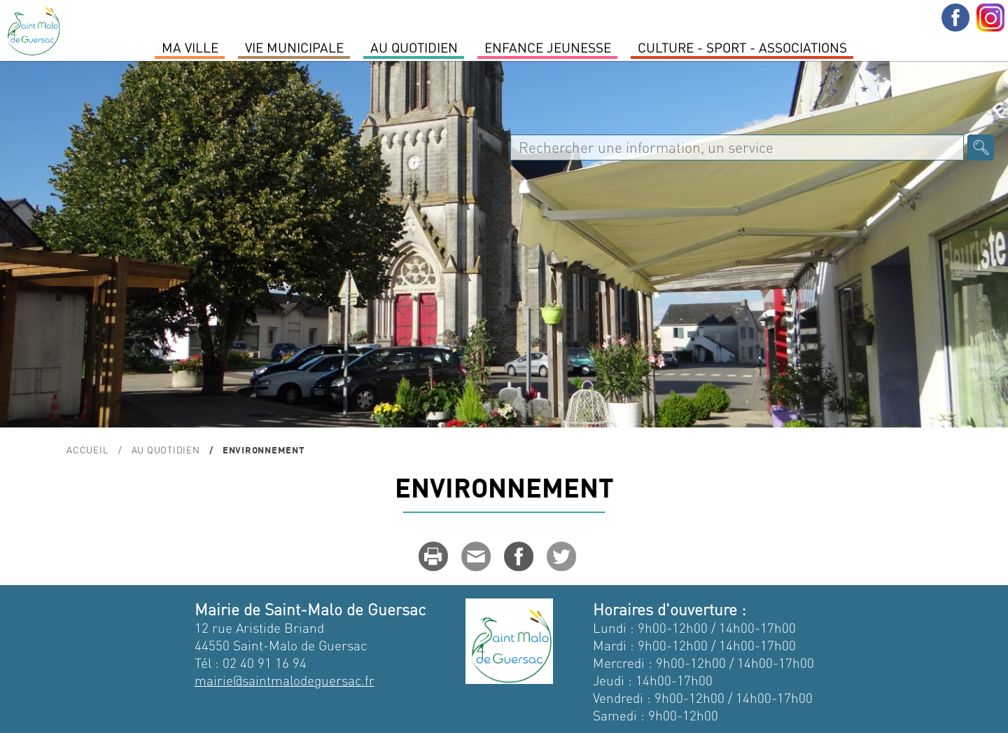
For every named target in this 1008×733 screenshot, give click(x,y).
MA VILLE (190, 47)
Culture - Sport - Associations (742, 47)
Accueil (87, 449)
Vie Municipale (294, 47)
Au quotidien (414, 47)
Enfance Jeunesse (547, 47)
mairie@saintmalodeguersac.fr (284, 680)
